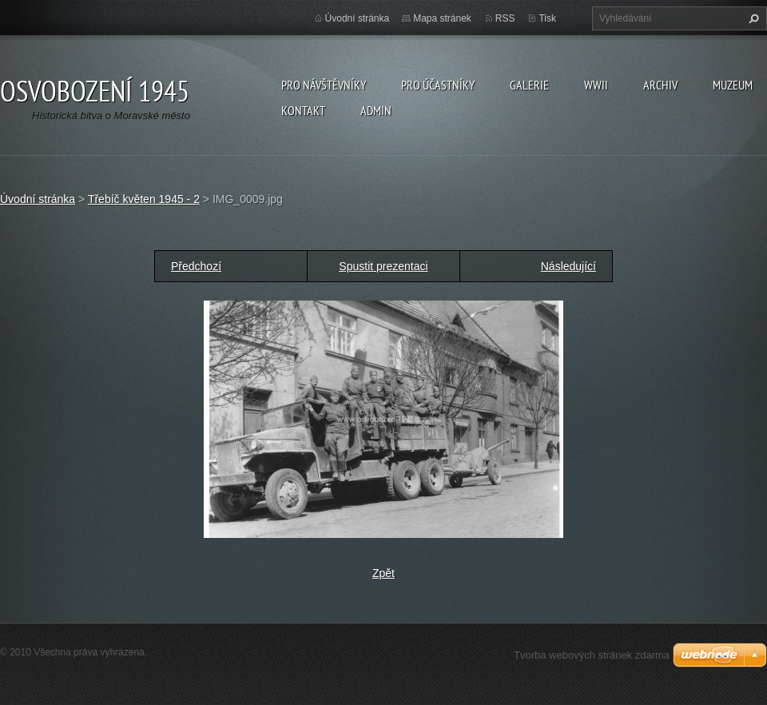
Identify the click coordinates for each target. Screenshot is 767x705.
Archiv (660, 85)
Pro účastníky (438, 85)
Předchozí (196, 266)
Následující (568, 266)
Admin (375, 110)
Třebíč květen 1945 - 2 (144, 199)
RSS (505, 18)
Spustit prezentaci (383, 266)
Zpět (383, 573)
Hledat (752, 18)
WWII (596, 85)
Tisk (547, 18)
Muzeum (733, 85)
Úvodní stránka (357, 18)
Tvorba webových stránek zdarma (592, 655)
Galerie (529, 85)
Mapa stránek (442, 18)
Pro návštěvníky (323, 85)
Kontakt (303, 110)
